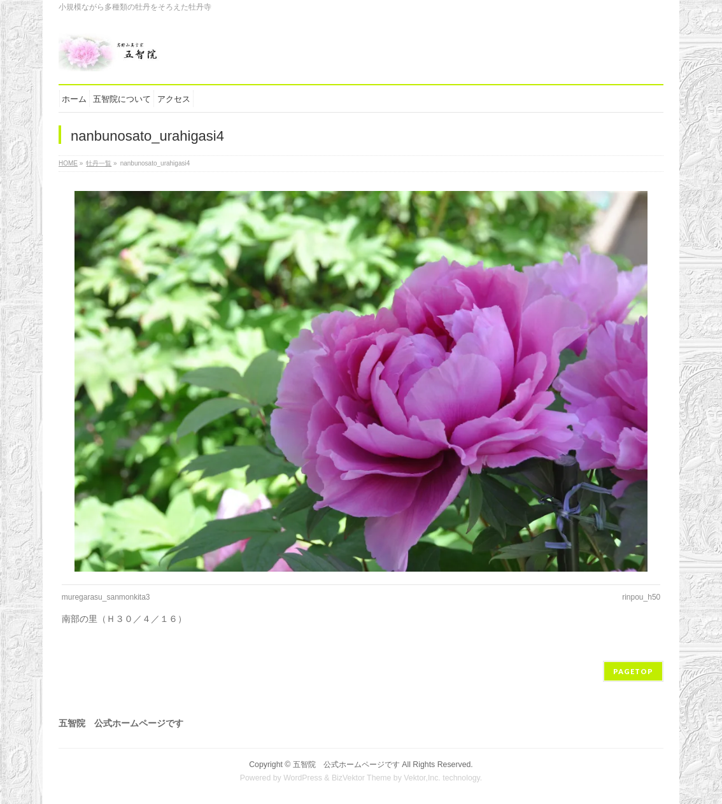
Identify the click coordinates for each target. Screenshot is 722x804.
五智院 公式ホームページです (346, 764)
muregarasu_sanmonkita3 (106, 597)
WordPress (302, 777)
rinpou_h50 (641, 597)
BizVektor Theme (362, 777)
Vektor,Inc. (422, 777)
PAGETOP (633, 671)
